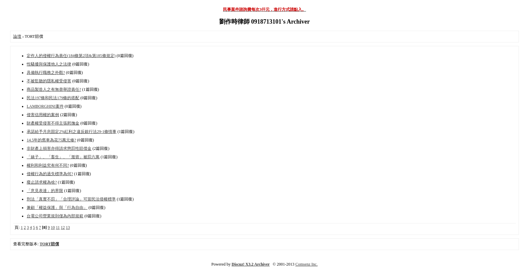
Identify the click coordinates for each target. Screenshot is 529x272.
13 (68, 227)
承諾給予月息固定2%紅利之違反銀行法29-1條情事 (71, 131)
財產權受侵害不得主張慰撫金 (53, 123)
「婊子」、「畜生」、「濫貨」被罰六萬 (63, 157)
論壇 (17, 36)
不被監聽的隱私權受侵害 (49, 81)
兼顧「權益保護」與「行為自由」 (57, 207)
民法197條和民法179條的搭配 (53, 98)
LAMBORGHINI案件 (45, 106)
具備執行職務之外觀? (46, 72)
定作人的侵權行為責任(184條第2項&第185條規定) (71, 55)
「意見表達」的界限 (45, 190)
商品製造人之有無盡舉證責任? (54, 89)
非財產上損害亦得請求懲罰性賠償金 (59, 148)
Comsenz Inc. (306, 264)
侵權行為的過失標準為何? (50, 173)
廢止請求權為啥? (42, 182)
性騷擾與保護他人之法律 (49, 64)
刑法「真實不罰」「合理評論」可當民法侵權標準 (71, 199)
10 (53, 227)
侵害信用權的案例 (43, 114)
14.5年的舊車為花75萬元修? (51, 140)
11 (58, 227)
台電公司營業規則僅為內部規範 (55, 216)
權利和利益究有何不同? (48, 165)
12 (63, 227)
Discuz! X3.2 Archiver (251, 264)
